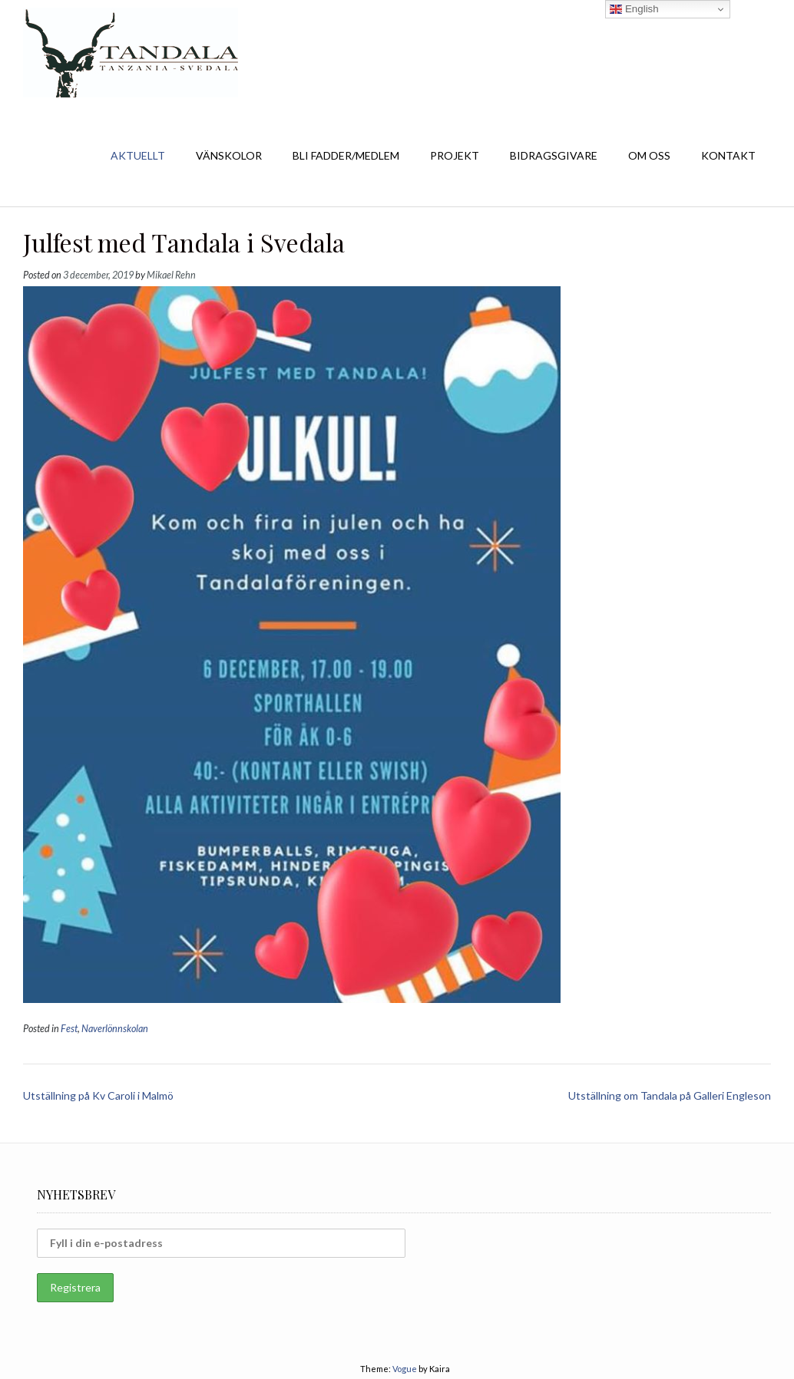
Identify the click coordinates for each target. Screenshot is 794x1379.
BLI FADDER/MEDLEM (346, 155)
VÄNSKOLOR (229, 155)
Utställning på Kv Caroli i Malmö (98, 1095)
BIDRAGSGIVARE (553, 155)
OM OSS (649, 155)
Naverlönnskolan (114, 1028)
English (634, 9)
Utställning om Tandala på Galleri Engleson (669, 1095)
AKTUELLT (138, 155)
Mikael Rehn (171, 275)
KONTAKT (728, 155)
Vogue (404, 1369)
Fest (69, 1028)
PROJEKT (454, 155)
